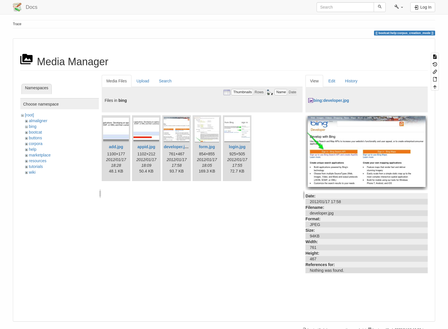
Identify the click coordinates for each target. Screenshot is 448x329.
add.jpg (116, 146)
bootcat (35, 132)
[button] (398, 7)
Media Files (116, 81)
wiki (32, 172)
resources (37, 160)
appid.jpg (146, 146)
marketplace (40, 155)
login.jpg (237, 146)
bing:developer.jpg (331, 100)
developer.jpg (176, 146)
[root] (29, 115)
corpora (35, 143)
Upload (143, 81)
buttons (35, 138)
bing (32, 126)
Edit (331, 81)
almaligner (38, 120)
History (351, 81)
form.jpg (207, 146)
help (32, 149)
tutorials (36, 166)
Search (165, 81)
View (314, 81)
